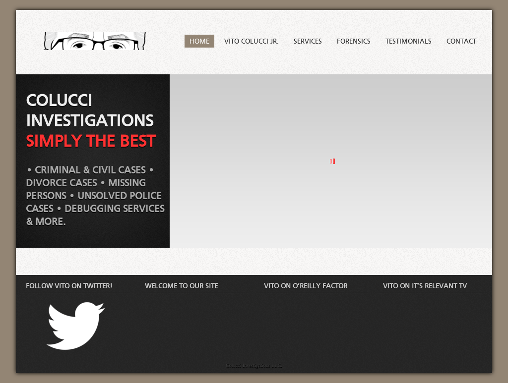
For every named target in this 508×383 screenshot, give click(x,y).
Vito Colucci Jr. (251, 41)
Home (199, 41)
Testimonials (408, 41)
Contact (461, 41)
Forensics (354, 41)
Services (308, 41)
